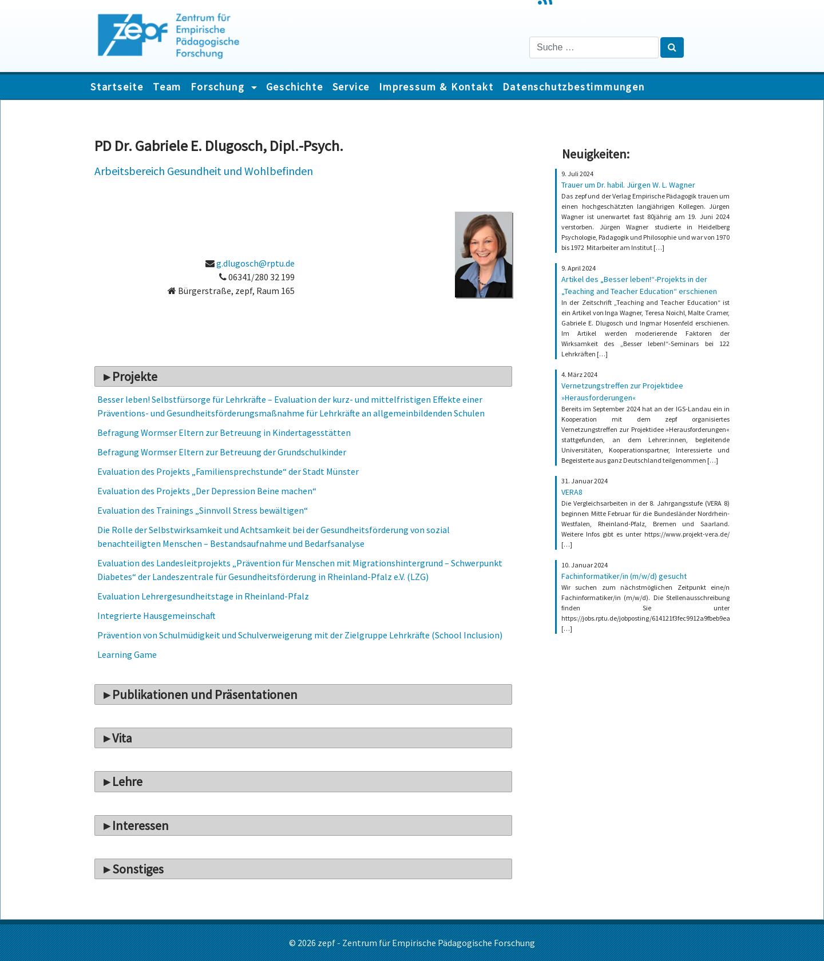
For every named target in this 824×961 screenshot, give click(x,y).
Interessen (140, 825)
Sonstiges (138, 869)
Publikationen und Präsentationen (205, 694)
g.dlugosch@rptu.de (255, 263)
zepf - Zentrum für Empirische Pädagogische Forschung (426, 942)
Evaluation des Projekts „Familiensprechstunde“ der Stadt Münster (228, 471)
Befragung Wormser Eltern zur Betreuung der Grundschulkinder (221, 452)
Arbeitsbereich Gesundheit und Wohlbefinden (203, 171)
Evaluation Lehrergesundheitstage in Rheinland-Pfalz (203, 596)
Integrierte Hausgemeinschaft (156, 615)
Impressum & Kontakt (436, 86)
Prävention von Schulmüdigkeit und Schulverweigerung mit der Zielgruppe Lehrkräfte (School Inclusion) (299, 635)
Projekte (134, 376)
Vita (122, 738)
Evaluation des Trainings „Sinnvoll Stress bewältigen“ (202, 510)
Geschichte (294, 86)
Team (167, 86)
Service (351, 86)
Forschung (219, 86)
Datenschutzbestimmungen (573, 86)
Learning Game (127, 654)
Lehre (127, 781)
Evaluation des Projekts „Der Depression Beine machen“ (206, 491)
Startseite (117, 86)
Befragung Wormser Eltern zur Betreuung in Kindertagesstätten (224, 432)
